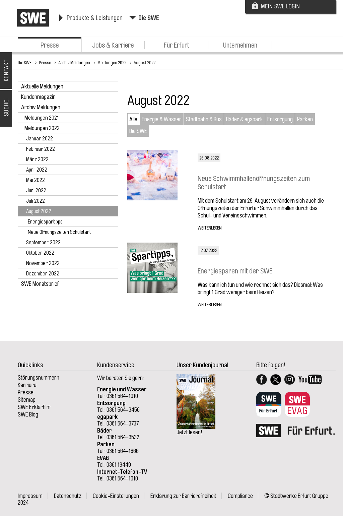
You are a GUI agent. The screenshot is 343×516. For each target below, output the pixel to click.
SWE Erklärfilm (34, 407)
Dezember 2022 (42, 274)
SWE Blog (28, 414)
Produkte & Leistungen (95, 18)
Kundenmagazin (38, 96)
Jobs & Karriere (113, 45)
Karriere (27, 385)
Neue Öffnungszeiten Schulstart (59, 232)
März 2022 (37, 159)
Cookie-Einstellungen (116, 496)
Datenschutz (67, 496)
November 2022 (43, 263)
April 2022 (36, 170)
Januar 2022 (39, 139)
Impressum (30, 496)
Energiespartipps (45, 222)
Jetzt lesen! (189, 432)
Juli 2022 (35, 201)
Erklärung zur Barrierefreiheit (183, 496)
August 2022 (144, 62)
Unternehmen (240, 45)
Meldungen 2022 (111, 62)
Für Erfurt (176, 45)
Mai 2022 (35, 180)
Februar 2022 (40, 149)
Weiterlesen (210, 228)
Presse (50, 45)
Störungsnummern (38, 377)
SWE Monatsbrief (40, 283)
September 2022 (43, 243)
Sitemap (27, 399)
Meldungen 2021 (41, 118)
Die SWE (148, 18)
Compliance (240, 496)
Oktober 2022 (40, 253)
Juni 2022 (36, 191)
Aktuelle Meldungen (42, 86)
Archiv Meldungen (74, 62)
